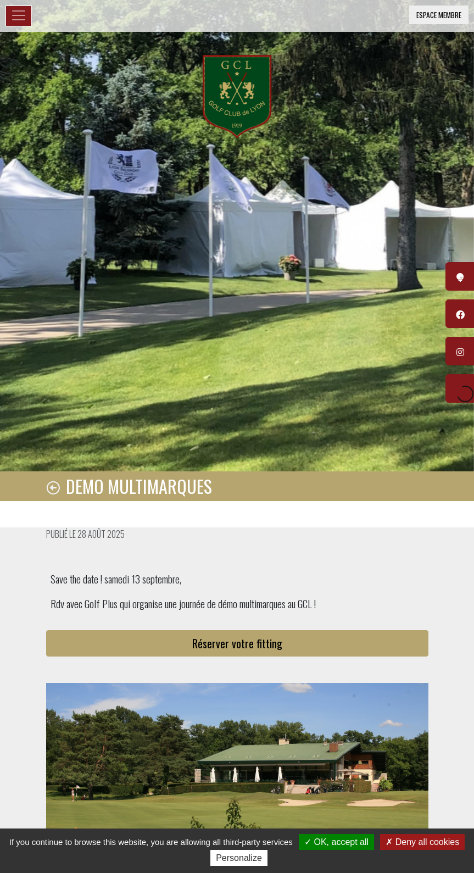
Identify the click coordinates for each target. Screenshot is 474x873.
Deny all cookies (422, 842)
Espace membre (438, 14)
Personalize (239, 858)
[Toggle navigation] (18, 15)
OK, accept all (336, 842)
